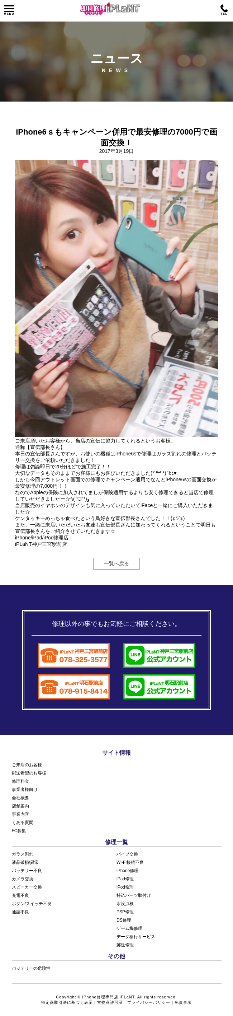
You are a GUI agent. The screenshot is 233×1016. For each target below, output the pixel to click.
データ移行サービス (135, 936)
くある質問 (22, 822)
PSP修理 (125, 911)
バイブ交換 (127, 854)
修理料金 (20, 781)
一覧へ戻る (116, 563)
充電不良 (20, 895)
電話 (224, 10)
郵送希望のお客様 (29, 773)
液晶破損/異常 (25, 862)
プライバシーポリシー (148, 1002)
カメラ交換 (22, 878)
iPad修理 (125, 878)
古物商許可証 (110, 1002)
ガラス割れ (22, 854)
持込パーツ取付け (133, 895)
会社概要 (20, 797)
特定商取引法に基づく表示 (67, 1002)
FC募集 (19, 830)
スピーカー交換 (27, 887)
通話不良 (20, 911)
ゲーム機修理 (129, 928)
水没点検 (125, 903)
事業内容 (20, 814)
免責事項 (183, 1002)
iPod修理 (125, 887)
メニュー (9, 10)
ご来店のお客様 (27, 764)
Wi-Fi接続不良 (130, 862)
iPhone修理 (127, 870)
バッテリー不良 (27, 870)
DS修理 (123, 920)
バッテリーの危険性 (31, 968)
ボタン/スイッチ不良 (32, 903)
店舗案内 (20, 806)
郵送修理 (125, 944)
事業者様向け (25, 789)
